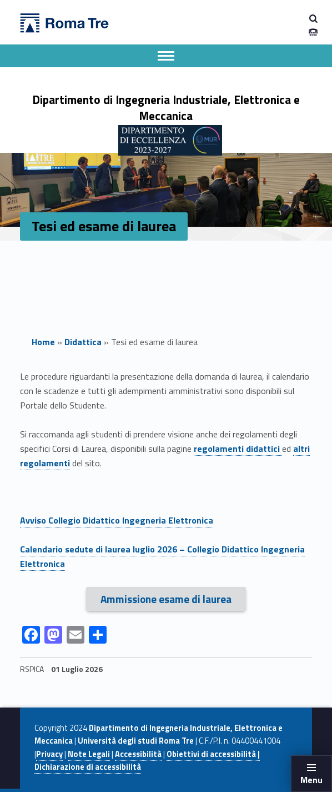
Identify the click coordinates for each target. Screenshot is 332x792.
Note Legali (89, 754)
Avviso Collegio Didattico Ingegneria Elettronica (116, 520)
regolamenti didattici (238, 448)
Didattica (83, 341)
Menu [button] (311, 779)
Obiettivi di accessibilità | (213, 754)
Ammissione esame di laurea (166, 599)
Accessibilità (138, 754)
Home (43, 341)
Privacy (49, 754)
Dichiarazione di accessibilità (87, 767)
